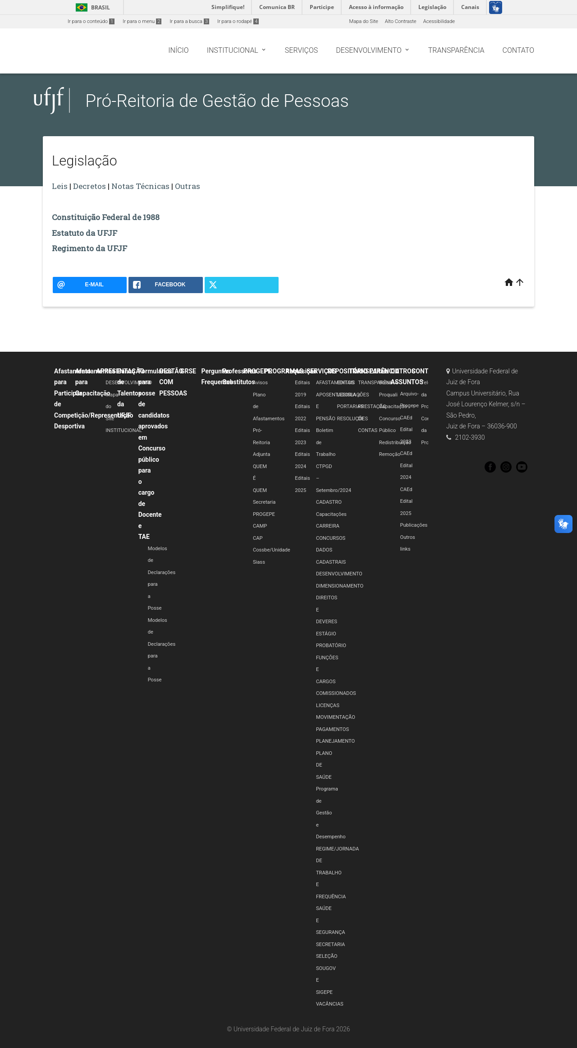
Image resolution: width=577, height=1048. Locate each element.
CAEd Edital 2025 (406, 501)
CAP (258, 538)
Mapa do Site (363, 21)
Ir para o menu (142, 21)
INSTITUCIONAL (123, 430)
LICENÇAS (327, 705)
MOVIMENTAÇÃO (335, 717)
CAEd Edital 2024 (406, 465)
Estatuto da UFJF (84, 233)
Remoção (389, 454)
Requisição (301, 371)
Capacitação (393, 406)
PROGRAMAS (284, 371)
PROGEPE (257, 371)
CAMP (260, 526)
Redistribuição (395, 443)
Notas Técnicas (140, 186)
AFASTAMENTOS (335, 383)
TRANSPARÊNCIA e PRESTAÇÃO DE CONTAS (378, 406)
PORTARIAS (350, 406)
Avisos (260, 383)
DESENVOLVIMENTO (128, 383)
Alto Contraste (401, 21)
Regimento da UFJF (89, 248)
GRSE (188, 371)
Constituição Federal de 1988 (106, 217)
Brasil (91, 7)
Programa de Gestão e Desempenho (331, 813)
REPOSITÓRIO (348, 371)
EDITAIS (346, 383)
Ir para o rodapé (238, 21)
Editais (379, 371)
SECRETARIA (330, 944)
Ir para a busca (189, 21)
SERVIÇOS (321, 371)
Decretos (89, 186)
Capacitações (331, 514)
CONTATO (426, 371)
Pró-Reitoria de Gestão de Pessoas (217, 101)
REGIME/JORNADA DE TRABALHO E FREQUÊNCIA (337, 873)
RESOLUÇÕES (352, 419)
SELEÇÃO (327, 956)
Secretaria (264, 502)
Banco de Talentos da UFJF (129, 393)
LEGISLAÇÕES (353, 395)
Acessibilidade (439, 21)
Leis (60, 186)
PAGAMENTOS (332, 729)
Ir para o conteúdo (91, 21)
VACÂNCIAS (329, 1004)
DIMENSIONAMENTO (339, 586)
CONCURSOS (330, 538)
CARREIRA (327, 526)
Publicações (414, 525)
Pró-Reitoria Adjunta (261, 442)
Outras (187, 186)
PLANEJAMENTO (335, 741)
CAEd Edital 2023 (406, 430)
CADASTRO (329, 502)
